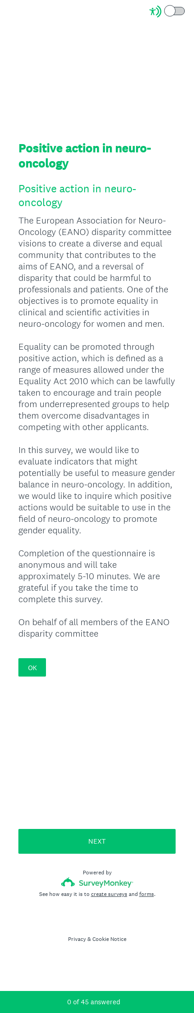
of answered (93, 1001)
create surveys (109, 894)
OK (32, 667)
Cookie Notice (109, 939)
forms (146, 894)
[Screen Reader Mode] (167, 11)
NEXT (97, 841)
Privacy (77, 939)
